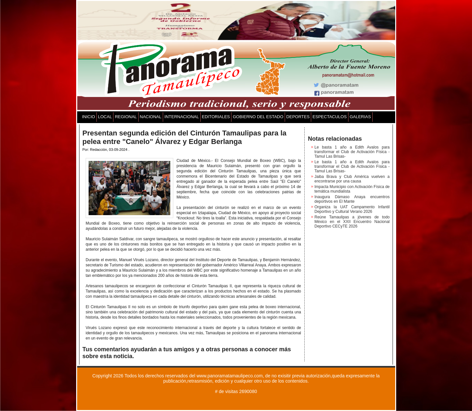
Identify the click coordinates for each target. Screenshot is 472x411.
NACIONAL (150, 116)
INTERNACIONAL (181, 116)
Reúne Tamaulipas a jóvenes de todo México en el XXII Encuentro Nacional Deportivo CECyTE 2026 (352, 222)
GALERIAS (360, 116)
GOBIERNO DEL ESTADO (258, 116)
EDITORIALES (216, 116)
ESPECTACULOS (329, 116)
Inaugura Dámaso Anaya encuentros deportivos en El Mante (352, 199)
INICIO (88, 116)
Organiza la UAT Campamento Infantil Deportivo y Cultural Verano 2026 (352, 209)
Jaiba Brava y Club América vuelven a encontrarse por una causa (352, 178)
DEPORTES (298, 116)
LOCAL (105, 116)
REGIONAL (126, 116)
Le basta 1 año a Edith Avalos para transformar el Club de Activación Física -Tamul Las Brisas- (352, 152)
